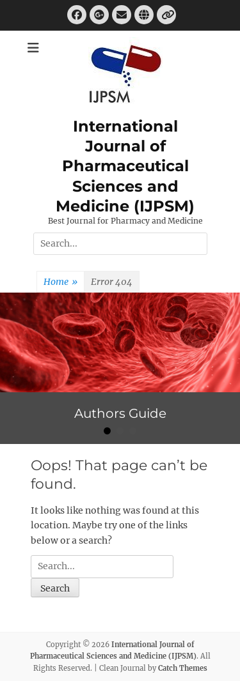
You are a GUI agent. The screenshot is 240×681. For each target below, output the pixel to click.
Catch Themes (182, 668)
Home (60, 282)
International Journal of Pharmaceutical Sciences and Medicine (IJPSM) (125, 166)
